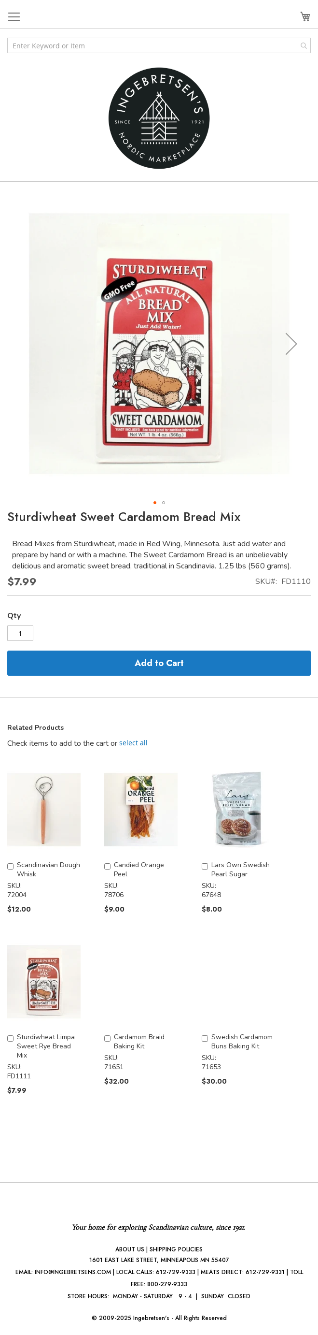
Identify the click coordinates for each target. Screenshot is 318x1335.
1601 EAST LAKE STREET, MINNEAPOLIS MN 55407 (159, 1260)
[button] (291, 343)
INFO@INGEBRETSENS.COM (73, 1272)
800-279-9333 (167, 1284)
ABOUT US (129, 1249)
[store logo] (159, 118)
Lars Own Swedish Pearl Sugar (240, 869)
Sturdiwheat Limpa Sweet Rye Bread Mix (46, 1046)
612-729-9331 (265, 1272)
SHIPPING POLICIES (176, 1249)
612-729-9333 (175, 1272)
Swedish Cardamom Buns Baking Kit (242, 1041)
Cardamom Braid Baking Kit (139, 1041)
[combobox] (159, 45)
